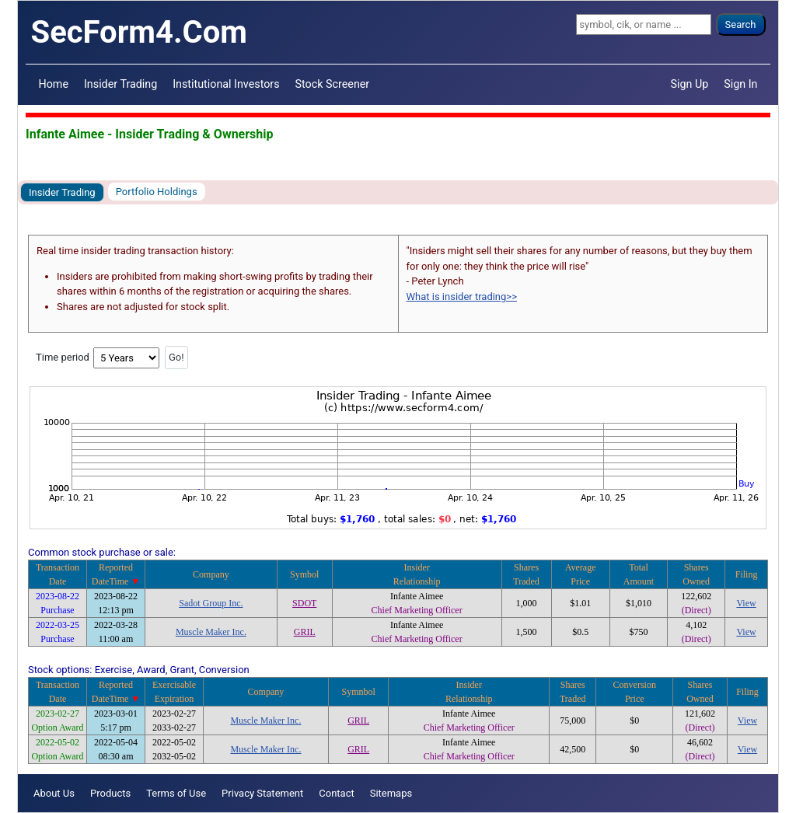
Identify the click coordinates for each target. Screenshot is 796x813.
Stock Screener (332, 84)
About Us (54, 793)
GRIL (305, 631)
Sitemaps (391, 793)
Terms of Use (176, 793)
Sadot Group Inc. (211, 603)
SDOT (304, 603)
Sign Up (690, 84)
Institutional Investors (226, 84)
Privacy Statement (262, 793)
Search (740, 24)
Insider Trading (120, 84)
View (746, 603)
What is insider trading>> (462, 296)
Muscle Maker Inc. (211, 631)
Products (110, 793)
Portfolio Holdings (156, 191)
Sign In (740, 84)
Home (53, 84)
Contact (336, 793)
